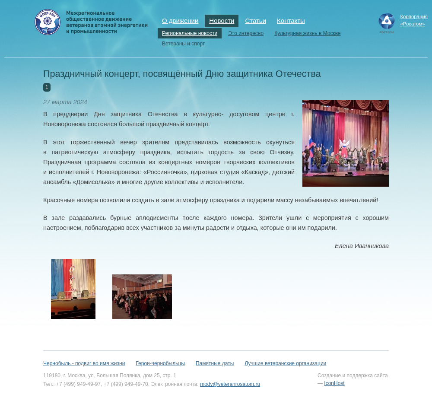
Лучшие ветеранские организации (285, 363)
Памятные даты (215, 363)
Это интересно (246, 33)
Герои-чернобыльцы (160, 363)
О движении (180, 20)
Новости (221, 20)
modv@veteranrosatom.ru (230, 384)
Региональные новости (189, 33)
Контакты (291, 20)
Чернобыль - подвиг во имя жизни (84, 363)
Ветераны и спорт (183, 44)
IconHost (334, 383)
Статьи (255, 20)
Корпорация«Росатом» (414, 20)
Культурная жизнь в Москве (307, 33)
